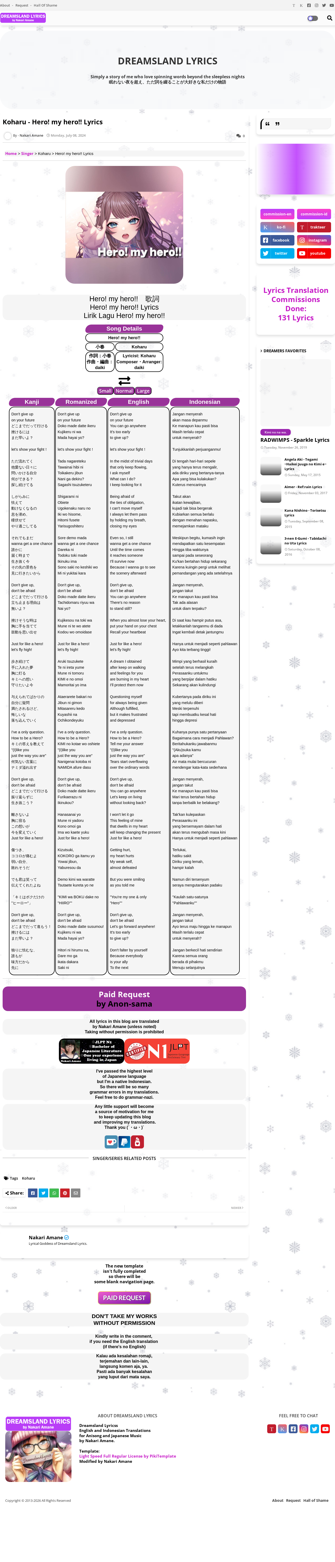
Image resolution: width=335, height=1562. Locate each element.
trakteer (317, 227)
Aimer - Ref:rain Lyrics (303, 486)
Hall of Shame (45, 5)
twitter (281, 253)
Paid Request (124, 994)
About (5, 5)
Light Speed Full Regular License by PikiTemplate (127, 1456)
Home (11, 153)
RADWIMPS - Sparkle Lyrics (295, 439)
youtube (317, 253)
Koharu (28, 1178)
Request (22, 5)
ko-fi (281, 227)
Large (143, 391)
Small (105, 391)
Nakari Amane (46, 1237)
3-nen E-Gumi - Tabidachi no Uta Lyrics (305, 540)
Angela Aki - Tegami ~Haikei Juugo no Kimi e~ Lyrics (305, 464)
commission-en (277, 213)
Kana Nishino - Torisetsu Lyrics (305, 512)
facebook (281, 240)
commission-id (314, 213)
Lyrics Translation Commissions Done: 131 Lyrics (295, 303)
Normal (124, 391)
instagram (318, 240)
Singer (27, 153)
